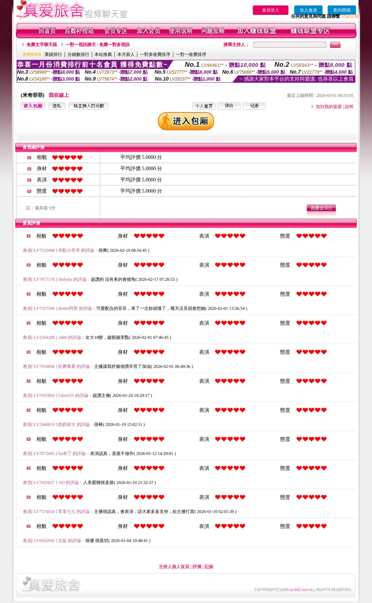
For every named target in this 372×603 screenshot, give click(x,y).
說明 (349, 106)
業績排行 (53, 54)
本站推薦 (103, 54)
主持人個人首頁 (174, 566)
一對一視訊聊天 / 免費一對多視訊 (97, 44)
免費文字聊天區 (42, 44)
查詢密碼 (342, 10)
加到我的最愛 (329, 106)
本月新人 (126, 54)
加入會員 (308, 10)
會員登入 (270, 10)
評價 (197, 566)
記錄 (209, 566)
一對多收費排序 (155, 54)
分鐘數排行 (78, 54)
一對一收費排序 (191, 54)
